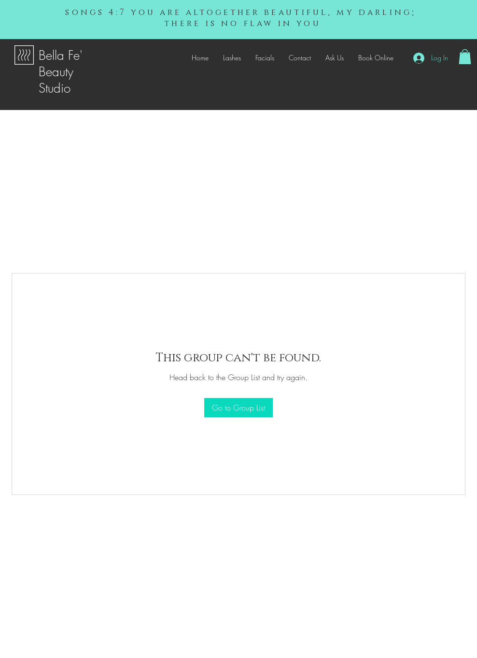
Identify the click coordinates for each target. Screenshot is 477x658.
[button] (465, 56)
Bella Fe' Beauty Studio (61, 71)
